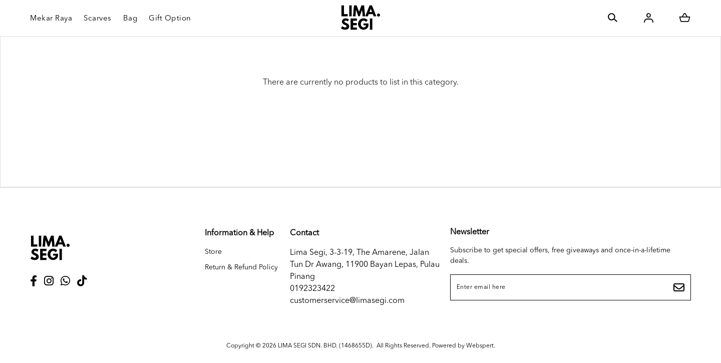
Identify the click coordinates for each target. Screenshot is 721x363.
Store (213, 251)
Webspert (480, 346)
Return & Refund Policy (241, 267)
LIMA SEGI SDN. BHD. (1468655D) (325, 346)
